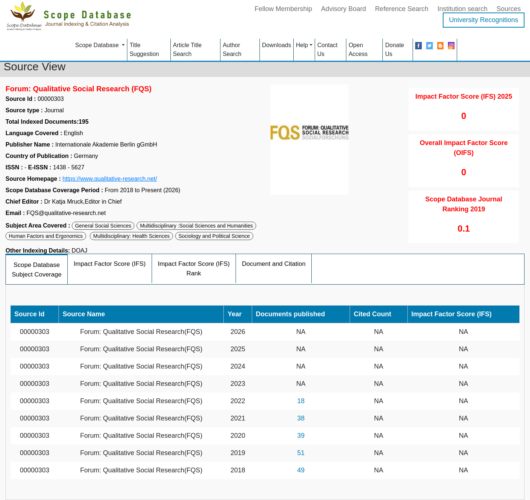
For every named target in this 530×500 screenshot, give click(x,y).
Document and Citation (273, 263)
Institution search (462, 9)
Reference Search (401, 9)
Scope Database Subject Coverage (36, 269)
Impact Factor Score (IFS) (110, 263)
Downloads (276, 45)
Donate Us (394, 49)
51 (300, 453)
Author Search (232, 49)
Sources (509, 9)
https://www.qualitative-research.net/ (110, 179)
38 (300, 418)
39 (300, 435)
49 (300, 470)
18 (300, 401)
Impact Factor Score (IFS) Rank (194, 268)
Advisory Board (343, 9)
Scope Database (97, 45)
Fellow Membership (283, 9)
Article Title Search (187, 49)
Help (302, 45)
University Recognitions (483, 20)
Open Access (358, 49)
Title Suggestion (144, 49)
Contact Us (327, 49)
